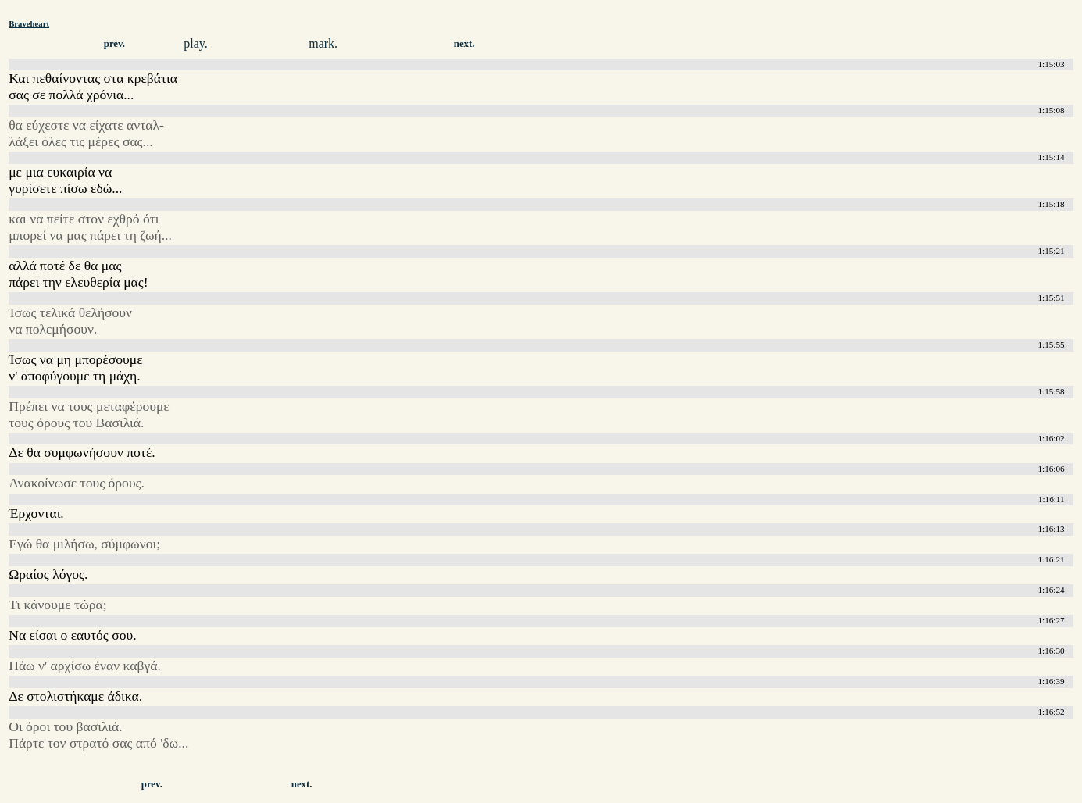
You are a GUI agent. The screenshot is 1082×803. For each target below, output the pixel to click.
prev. (114, 43)
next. (464, 43)
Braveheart (29, 23)
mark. (323, 43)
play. (196, 43)
